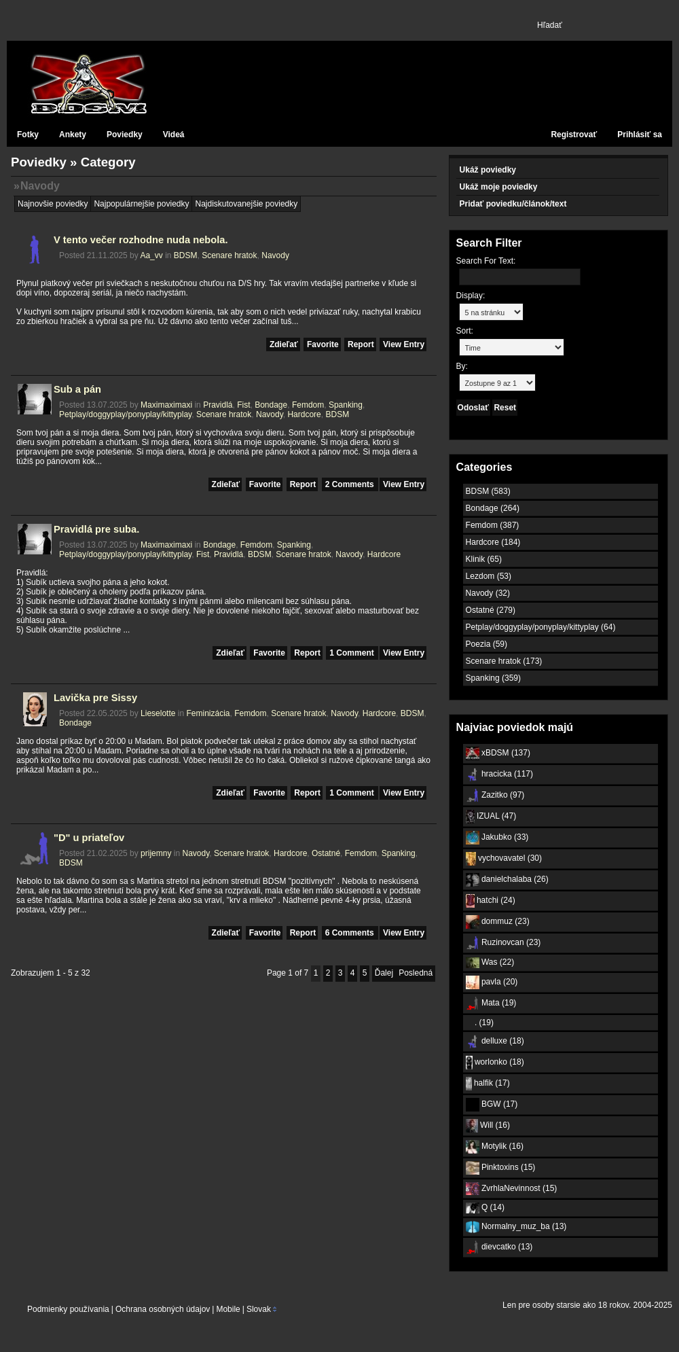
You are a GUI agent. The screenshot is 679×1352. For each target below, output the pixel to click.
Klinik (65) (484, 559)
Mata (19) (491, 1003)
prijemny (156, 853)
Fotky (28, 134)
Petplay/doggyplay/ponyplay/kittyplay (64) (541, 627)
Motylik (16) (495, 1147)
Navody (40, 186)
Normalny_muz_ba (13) (516, 1227)
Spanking (346, 405)
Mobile (228, 1309)
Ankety (72, 134)
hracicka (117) (499, 774)
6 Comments (350, 933)
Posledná (416, 973)
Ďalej (384, 973)
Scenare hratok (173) (504, 661)
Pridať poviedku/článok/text (513, 204)
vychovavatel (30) (504, 859)
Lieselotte (158, 713)
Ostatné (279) (490, 610)
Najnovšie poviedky (53, 204)
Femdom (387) (492, 525)
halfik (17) (488, 1083)
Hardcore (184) (493, 542)
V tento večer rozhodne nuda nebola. (141, 239)
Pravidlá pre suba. (96, 529)
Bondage (271, 405)
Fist (243, 405)
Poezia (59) (486, 644)
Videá (174, 134)
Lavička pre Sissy (95, 697)
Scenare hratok (229, 255)
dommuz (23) (498, 922)
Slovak (258, 1309)
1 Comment (352, 653)
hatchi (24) (490, 901)
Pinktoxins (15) (501, 1168)
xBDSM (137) (498, 753)
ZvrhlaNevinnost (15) (511, 1188)
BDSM (186, 255)
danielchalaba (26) (507, 880)
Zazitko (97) (495, 795)
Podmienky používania (68, 1309)
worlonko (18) (495, 1062)
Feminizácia (208, 713)
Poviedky (125, 134)
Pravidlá (217, 405)
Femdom (308, 405)
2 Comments (350, 484)
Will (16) (488, 1126)
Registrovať (574, 134)
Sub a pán (77, 389)
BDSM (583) (488, 491)
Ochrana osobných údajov (162, 1309)
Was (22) (490, 962)
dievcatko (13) (499, 1247)
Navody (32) (488, 593)
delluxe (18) (495, 1041)
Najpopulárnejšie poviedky (141, 204)
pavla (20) (492, 982)
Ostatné (326, 853)
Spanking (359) (493, 678)
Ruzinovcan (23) (503, 943)
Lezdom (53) (488, 576)
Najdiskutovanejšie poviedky (246, 204)
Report (361, 344)
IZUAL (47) (491, 816)
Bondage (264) (492, 508)
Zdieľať (284, 344)
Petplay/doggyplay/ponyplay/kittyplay (125, 414)
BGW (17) (492, 1104)
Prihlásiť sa (639, 134)
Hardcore (303, 414)
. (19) (480, 1022)
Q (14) (485, 1208)
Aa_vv (151, 255)
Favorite (323, 344)
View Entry (403, 344)
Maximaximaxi (166, 405)
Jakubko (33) (497, 837)
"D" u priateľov (89, 837)
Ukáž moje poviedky (499, 187)
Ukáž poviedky (488, 170)
